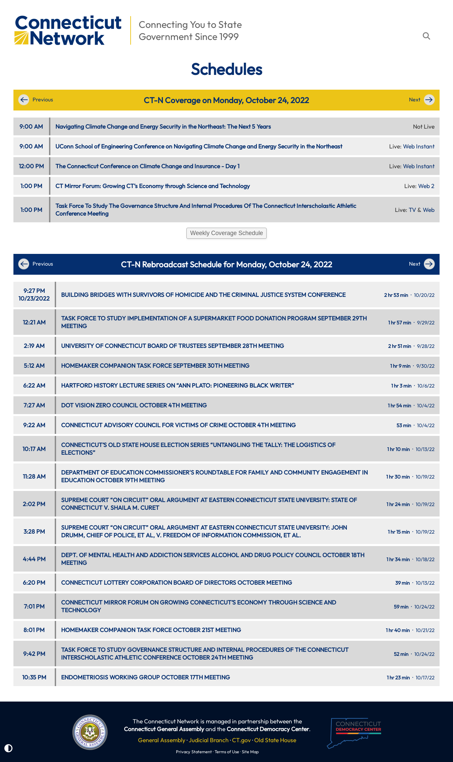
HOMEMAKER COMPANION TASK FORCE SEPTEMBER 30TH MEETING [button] (155, 365)
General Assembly (161, 740)
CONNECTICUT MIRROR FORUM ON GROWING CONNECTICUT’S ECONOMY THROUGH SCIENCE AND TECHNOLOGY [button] (198, 606)
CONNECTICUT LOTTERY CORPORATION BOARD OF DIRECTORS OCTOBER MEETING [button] (176, 582)
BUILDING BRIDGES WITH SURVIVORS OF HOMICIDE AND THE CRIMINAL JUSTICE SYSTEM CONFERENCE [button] (203, 295)
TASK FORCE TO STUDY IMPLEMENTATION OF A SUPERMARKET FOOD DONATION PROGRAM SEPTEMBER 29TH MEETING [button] (214, 322)
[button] (10, 12)
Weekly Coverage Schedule (226, 233)
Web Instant (419, 146)
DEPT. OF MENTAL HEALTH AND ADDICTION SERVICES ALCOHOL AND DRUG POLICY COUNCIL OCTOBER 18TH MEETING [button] (212, 559)
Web (429, 210)
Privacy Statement (194, 751)
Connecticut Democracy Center (268, 729)
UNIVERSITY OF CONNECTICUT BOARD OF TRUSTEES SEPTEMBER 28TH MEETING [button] (172, 346)
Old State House (275, 740)
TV (412, 210)
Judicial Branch (209, 740)
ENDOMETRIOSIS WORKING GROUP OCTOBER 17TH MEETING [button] (145, 677)
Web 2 (426, 186)
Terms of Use (227, 751)
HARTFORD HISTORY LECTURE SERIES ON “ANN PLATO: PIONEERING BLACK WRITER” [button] (177, 385)
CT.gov (241, 740)
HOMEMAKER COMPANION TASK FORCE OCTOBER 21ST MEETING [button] (151, 630)
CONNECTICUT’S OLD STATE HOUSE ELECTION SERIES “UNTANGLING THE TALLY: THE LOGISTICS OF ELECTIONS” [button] (198, 448)
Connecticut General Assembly (164, 729)
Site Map (250, 751)
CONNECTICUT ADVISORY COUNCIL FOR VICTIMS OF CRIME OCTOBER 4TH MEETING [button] (178, 425)
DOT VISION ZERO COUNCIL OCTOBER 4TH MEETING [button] (134, 405)
